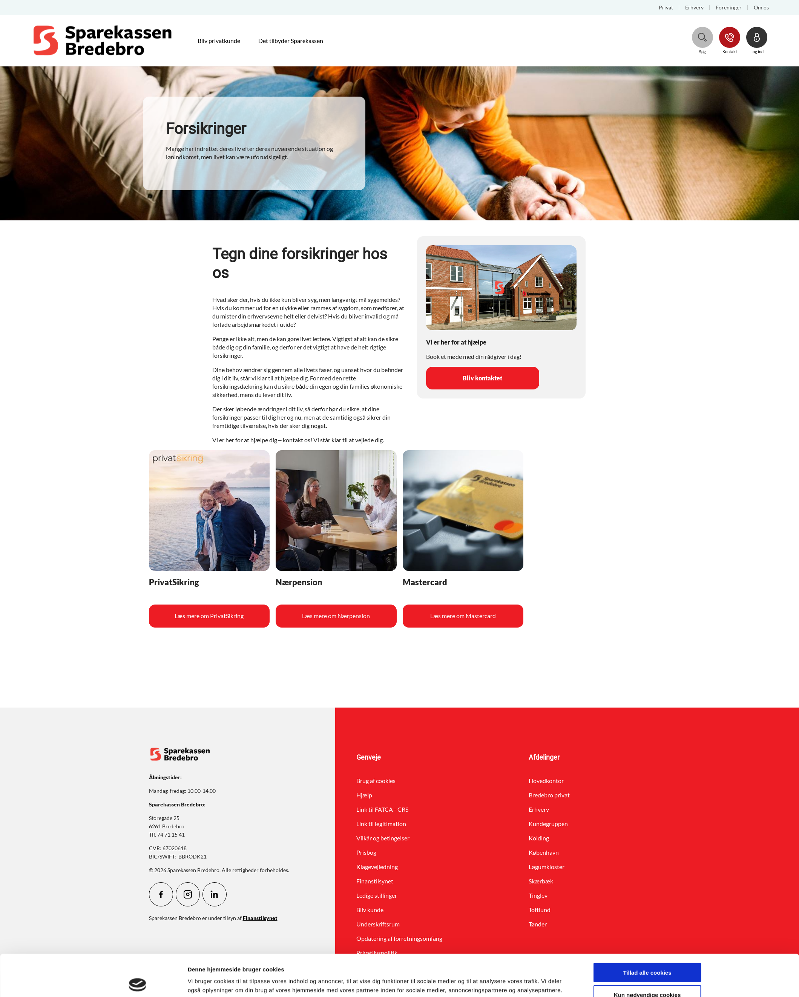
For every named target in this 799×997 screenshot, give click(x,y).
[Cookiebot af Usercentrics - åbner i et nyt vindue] (137, 982)
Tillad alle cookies (647, 931)
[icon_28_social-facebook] (161, 894)
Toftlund (540, 909)
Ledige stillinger (376, 895)
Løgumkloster (546, 866)
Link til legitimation (381, 823)
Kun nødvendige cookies (647, 953)
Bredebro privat (549, 795)
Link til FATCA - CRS (382, 809)
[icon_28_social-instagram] (188, 894)
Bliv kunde (369, 909)
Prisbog (366, 852)
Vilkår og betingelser (382, 838)
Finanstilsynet (374, 881)
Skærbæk (541, 881)
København (544, 852)
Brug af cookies (376, 780)
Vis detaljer (481, 982)
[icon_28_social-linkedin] (214, 894)
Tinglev (538, 895)
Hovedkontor (546, 780)
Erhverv (539, 809)
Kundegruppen (548, 823)
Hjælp (364, 795)
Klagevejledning (377, 866)
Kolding (539, 838)
